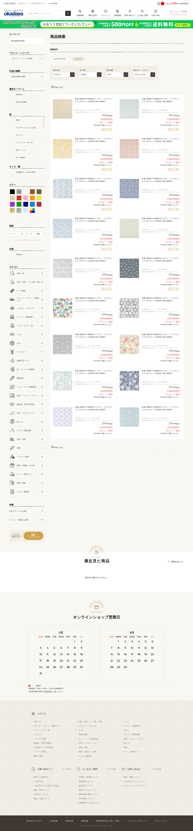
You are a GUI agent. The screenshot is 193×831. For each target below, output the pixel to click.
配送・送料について (42, 790)
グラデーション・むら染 (26, 128)
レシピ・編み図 (85, 756)
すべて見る (66, 769)
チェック (19, 135)
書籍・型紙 (38, 756)
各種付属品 (83, 734)
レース (126, 722)
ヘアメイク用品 (40, 752)
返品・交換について (42, 799)
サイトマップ (160, 821)
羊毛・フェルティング (87, 743)
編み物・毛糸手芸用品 (43, 743)
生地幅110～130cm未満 (25, 172)
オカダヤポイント (38, 3)
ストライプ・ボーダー (25, 143)
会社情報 (53, 3)
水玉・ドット (21, 150)
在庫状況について (86, 781)
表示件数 (109, 70)
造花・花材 (83, 747)
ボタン (126, 730)
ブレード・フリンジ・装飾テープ (47, 726)
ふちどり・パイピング (87, 726)
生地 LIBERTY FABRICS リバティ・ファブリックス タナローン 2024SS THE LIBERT (94, 100)
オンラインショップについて (135, 786)
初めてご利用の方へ (42, 777)
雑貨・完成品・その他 (87, 752)
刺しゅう (127, 743)
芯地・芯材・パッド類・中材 (90, 722)
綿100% (19, 94)
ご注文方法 (38, 781)
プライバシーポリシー (137, 821)
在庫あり (19, 254)
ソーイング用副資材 (132, 734)
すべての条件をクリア (16, 535)
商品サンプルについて (87, 790)
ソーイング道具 (40, 739)
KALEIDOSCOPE (59, 59)
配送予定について (86, 786)
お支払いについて (41, 794)
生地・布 (37, 722)
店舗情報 (48, 691)
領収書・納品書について (88, 777)
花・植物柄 (20, 158)
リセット (78, 59)
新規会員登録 (10, 3)
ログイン (23, 3)
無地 (18, 120)
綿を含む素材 (21, 102)
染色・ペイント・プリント (134, 739)
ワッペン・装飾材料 (132, 726)
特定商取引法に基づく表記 (108, 821)
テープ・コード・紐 (42, 730)
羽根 (125, 747)
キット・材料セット (132, 752)
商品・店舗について (132, 777)
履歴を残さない (177, 562)
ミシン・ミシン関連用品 (88, 739)
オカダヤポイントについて (134, 781)
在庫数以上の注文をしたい (89, 803)
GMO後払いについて (87, 799)
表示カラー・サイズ (140, 70)
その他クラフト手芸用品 (43, 747)
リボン (81, 730)
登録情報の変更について (88, 794)
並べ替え (83, 70)
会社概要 (54, 821)
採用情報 (69, 821)
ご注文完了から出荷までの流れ (46, 786)
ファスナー (38, 734)
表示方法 (56, 70)
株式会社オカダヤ (34, 821)
